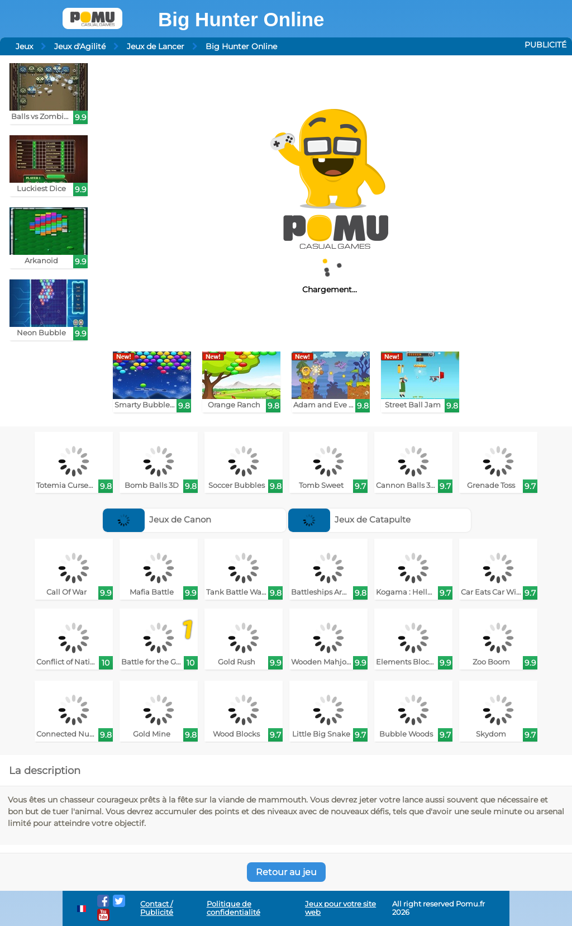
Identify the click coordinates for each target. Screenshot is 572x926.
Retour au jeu (286, 872)
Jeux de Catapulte (349, 519)
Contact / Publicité (156, 908)
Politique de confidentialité (233, 908)
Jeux (24, 46)
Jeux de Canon (157, 519)
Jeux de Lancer (155, 46)
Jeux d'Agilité (80, 46)
